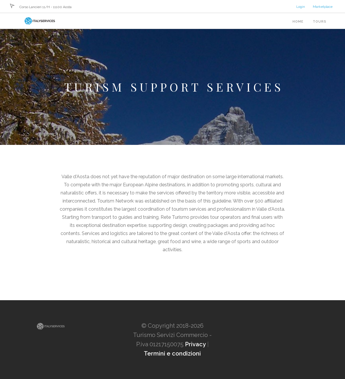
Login (300, 7)
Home (298, 21)
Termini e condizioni (172, 353)
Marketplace (323, 7)
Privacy (195, 344)
